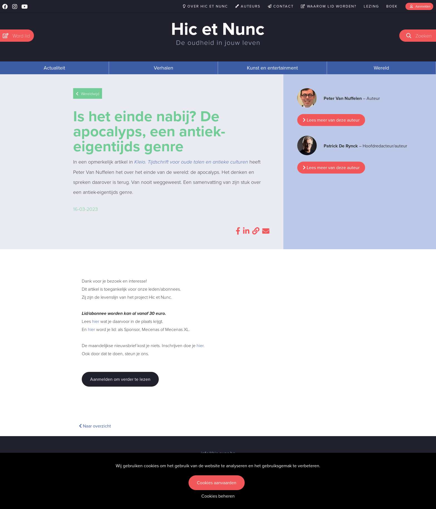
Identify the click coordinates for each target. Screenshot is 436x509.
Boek (392, 6)
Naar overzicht (95, 426)
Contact (281, 6)
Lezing (371, 6)
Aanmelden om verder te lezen (120, 379)
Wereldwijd (87, 93)
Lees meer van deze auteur (331, 120)
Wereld (381, 67)
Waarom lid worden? (328, 6)
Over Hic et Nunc (205, 6)
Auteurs (248, 6)
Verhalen (163, 67)
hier (95, 321)
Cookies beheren (218, 496)
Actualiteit (54, 67)
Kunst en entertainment (272, 67)
